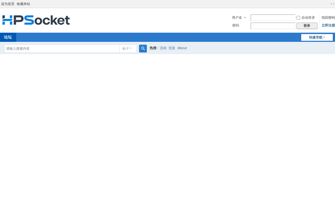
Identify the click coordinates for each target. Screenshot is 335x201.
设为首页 (8, 4)
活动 (163, 48)
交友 (172, 48)
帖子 (126, 49)
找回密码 (328, 18)
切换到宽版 (332, 3)
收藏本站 (23, 4)
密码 (235, 25)
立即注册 (328, 25)
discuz (182, 48)
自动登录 (305, 18)
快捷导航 (315, 37)
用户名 (237, 18)
